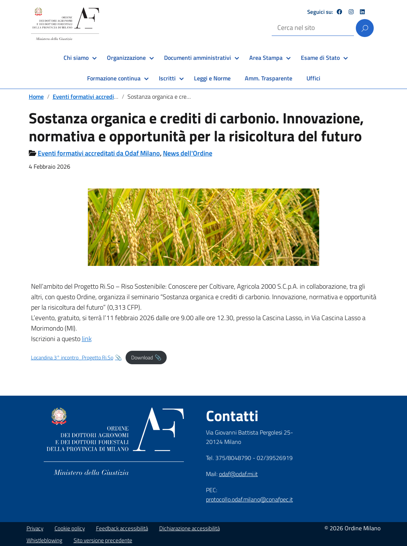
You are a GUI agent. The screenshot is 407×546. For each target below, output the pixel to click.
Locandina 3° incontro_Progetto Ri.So (72, 357)
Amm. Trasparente (268, 78)
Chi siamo (76, 57)
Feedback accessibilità (122, 528)
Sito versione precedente (103, 540)
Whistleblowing (44, 540)
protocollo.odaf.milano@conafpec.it (249, 499)
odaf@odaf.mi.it (238, 473)
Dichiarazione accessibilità (189, 528)
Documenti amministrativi (197, 57)
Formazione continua (114, 78)
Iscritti (167, 78)
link (87, 339)
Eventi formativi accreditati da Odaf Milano (108, 96)
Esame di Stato (320, 57)
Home (36, 96)
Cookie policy (70, 528)
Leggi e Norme (212, 78)
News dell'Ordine (187, 153)
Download (142, 357)
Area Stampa (266, 57)
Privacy (35, 528)
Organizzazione (126, 57)
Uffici (313, 78)
